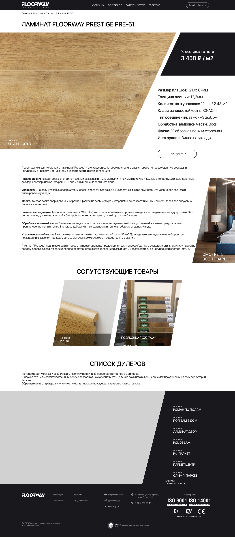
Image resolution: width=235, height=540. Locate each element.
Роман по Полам (187, 410)
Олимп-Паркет (185, 475)
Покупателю (58, 500)
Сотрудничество (80, 500)
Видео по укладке (197, 137)
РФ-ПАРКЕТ (181, 453)
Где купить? (177, 154)
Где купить (78, 494)
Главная (26, 13)
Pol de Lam (181, 443)
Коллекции (58, 494)
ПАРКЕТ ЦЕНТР (184, 464)
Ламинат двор (185, 432)
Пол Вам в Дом (185, 421)
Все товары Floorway (44, 13)
